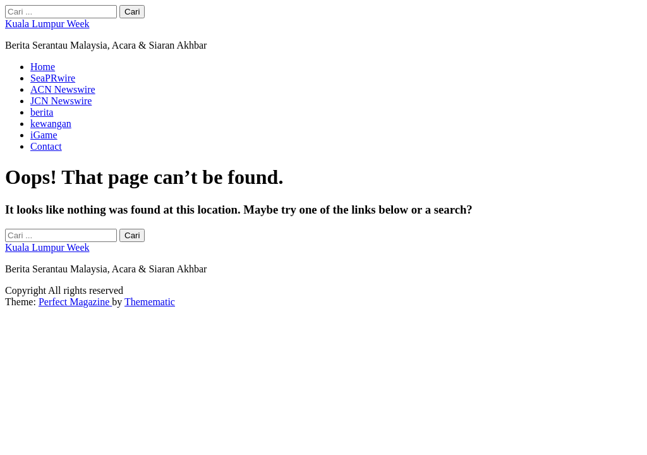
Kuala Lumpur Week (47, 23)
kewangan (50, 123)
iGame (43, 135)
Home (42, 66)
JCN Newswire (61, 100)
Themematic (149, 301)
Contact (46, 146)
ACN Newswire (62, 89)
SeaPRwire (52, 78)
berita (41, 112)
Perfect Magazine (75, 301)
